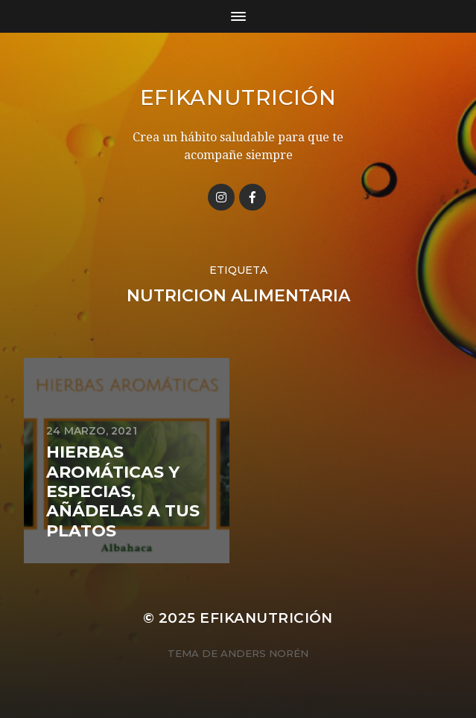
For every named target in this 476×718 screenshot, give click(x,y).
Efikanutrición (238, 97)
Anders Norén (264, 653)
